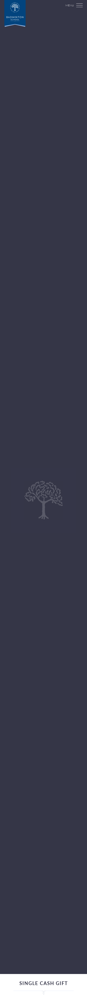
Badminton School (18, 17)
